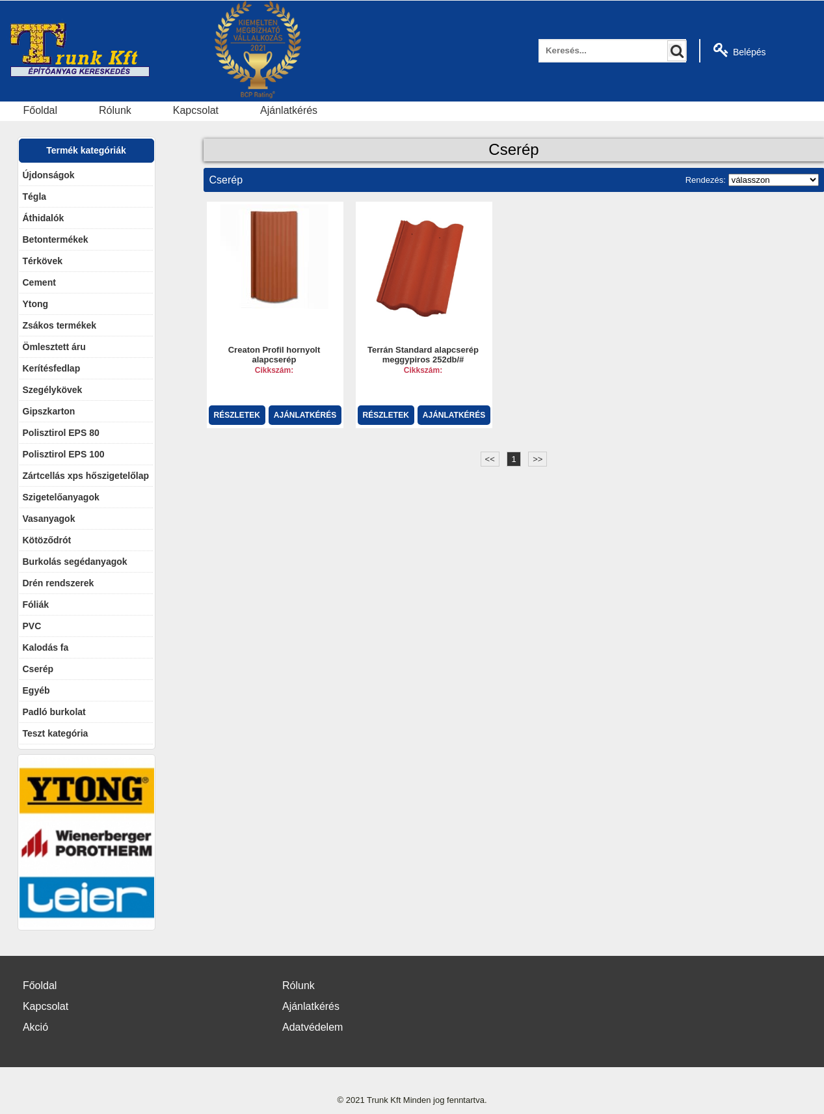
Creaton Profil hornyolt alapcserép (274, 355)
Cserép (38, 669)
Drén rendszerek (58, 583)
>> (537, 459)
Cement (39, 282)
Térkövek (42, 261)
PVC (32, 626)
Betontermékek (55, 239)
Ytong (36, 304)
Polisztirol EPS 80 (61, 433)
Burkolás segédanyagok (75, 561)
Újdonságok (49, 175)
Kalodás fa (46, 647)
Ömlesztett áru (54, 347)
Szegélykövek (53, 390)
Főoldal (40, 110)
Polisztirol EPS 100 (64, 454)
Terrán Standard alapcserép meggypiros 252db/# (423, 355)
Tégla (35, 196)
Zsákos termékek (60, 325)
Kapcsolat (196, 110)
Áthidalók (43, 218)
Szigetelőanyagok (61, 497)
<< (490, 459)
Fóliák (36, 604)
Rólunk (115, 110)
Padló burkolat (54, 712)
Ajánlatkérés (288, 110)
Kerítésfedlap (52, 368)
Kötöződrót (47, 540)
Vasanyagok (49, 518)
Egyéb (36, 690)
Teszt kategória (55, 733)
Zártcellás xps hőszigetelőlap (86, 475)
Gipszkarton (49, 411)
